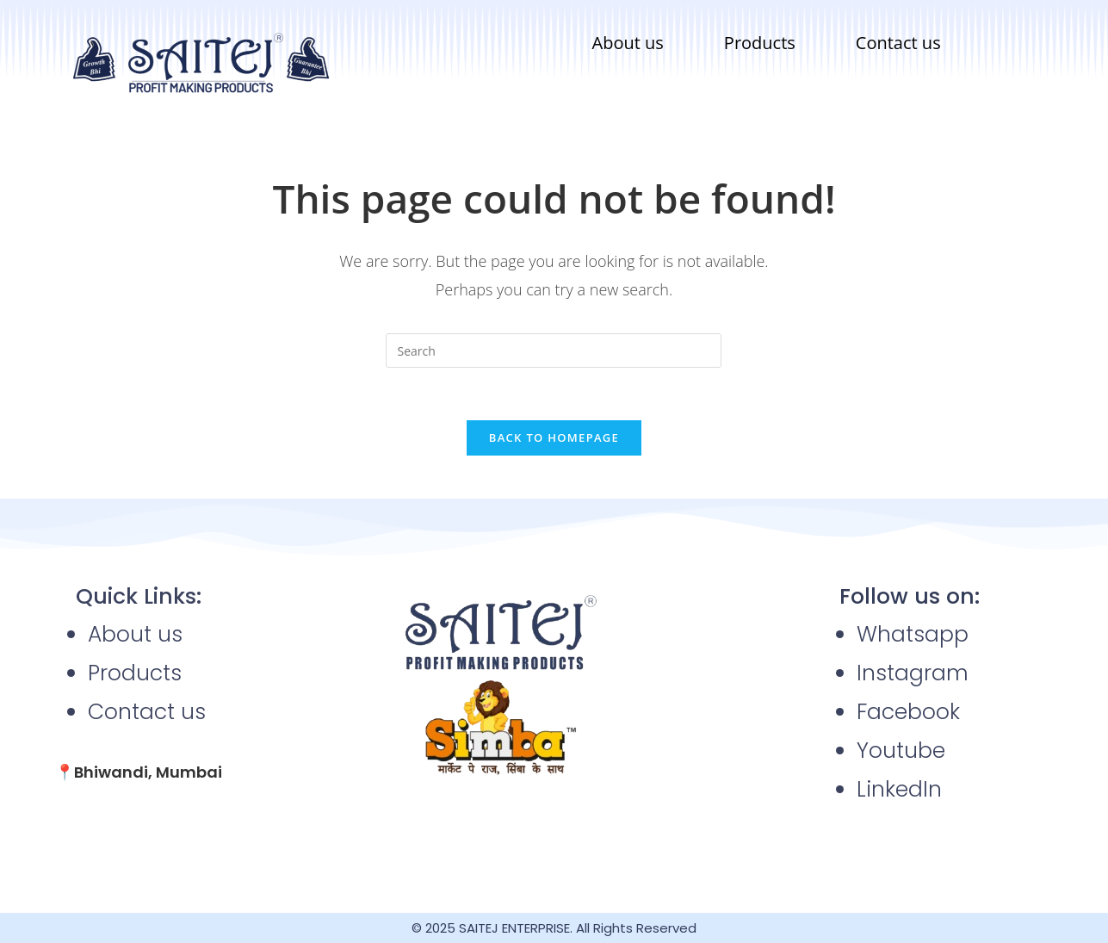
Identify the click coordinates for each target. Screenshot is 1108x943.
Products (759, 42)
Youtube (901, 750)
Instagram (913, 673)
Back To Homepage (554, 437)
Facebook (908, 712)
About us (628, 42)
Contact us (898, 42)
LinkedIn (899, 789)
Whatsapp (913, 634)
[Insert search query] (553, 350)
